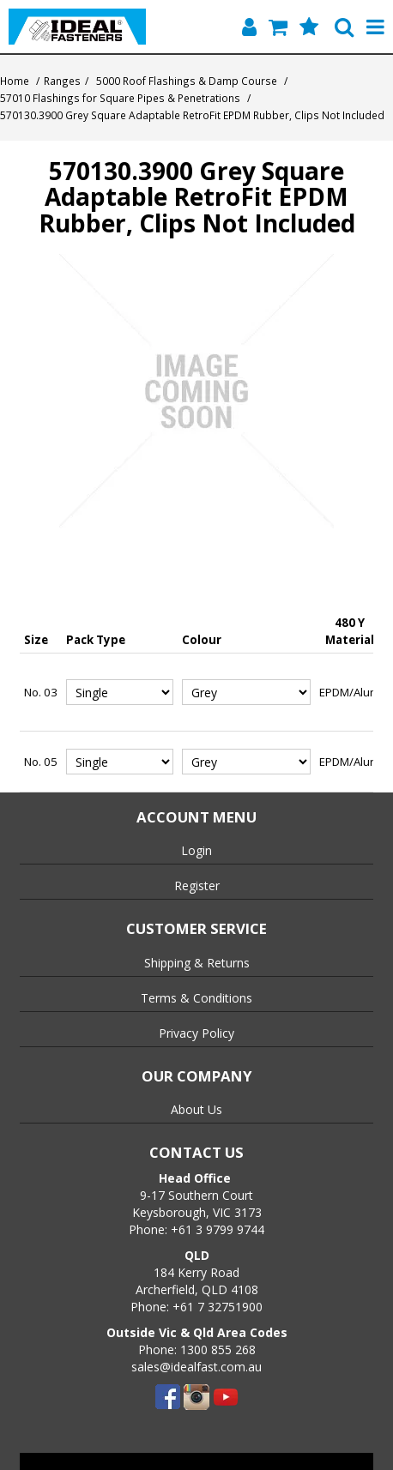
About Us (196, 1109)
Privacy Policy (196, 1033)
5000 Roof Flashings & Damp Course (186, 80)
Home (14, 80)
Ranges (62, 80)
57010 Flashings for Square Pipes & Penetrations (120, 98)
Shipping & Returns (197, 963)
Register (197, 885)
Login (196, 850)
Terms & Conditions (196, 998)
